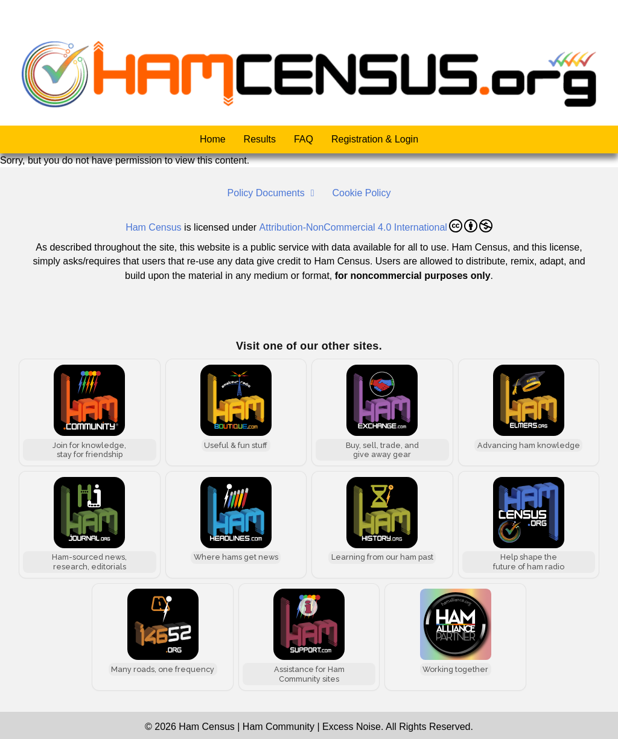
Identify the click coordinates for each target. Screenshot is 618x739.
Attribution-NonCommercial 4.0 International (376, 225)
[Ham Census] (529, 524)
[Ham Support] (309, 636)
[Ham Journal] (90, 524)
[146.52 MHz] (163, 636)
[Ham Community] (90, 412)
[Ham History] (382, 524)
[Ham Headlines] (236, 524)
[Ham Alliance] (455, 636)
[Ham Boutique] (236, 412)
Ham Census (153, 227)
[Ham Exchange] (382, 412)
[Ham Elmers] (529, 412)
